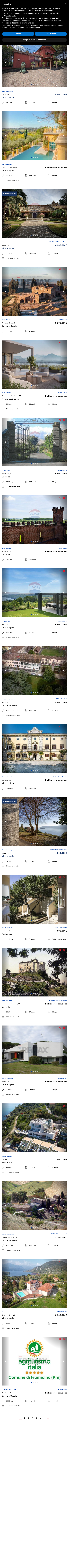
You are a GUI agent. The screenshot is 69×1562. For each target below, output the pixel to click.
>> (48, 1418)
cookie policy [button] (11, 16)
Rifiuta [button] (18, 34)
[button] (66, 4)
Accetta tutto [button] (50, 34)
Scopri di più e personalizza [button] (34, 40)
